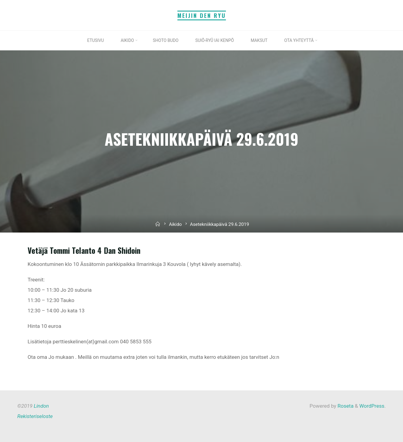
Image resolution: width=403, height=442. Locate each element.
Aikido (175, 224)
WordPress (372, 406)
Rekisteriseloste (35, 416)
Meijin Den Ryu (201, 15)
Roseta (345, 406)
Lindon (41, 406)
